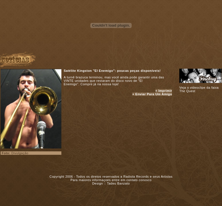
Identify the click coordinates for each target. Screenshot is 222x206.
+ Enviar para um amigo (152, 94)
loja (115, 84)
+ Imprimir (163, 90)
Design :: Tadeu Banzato (111, 183)
